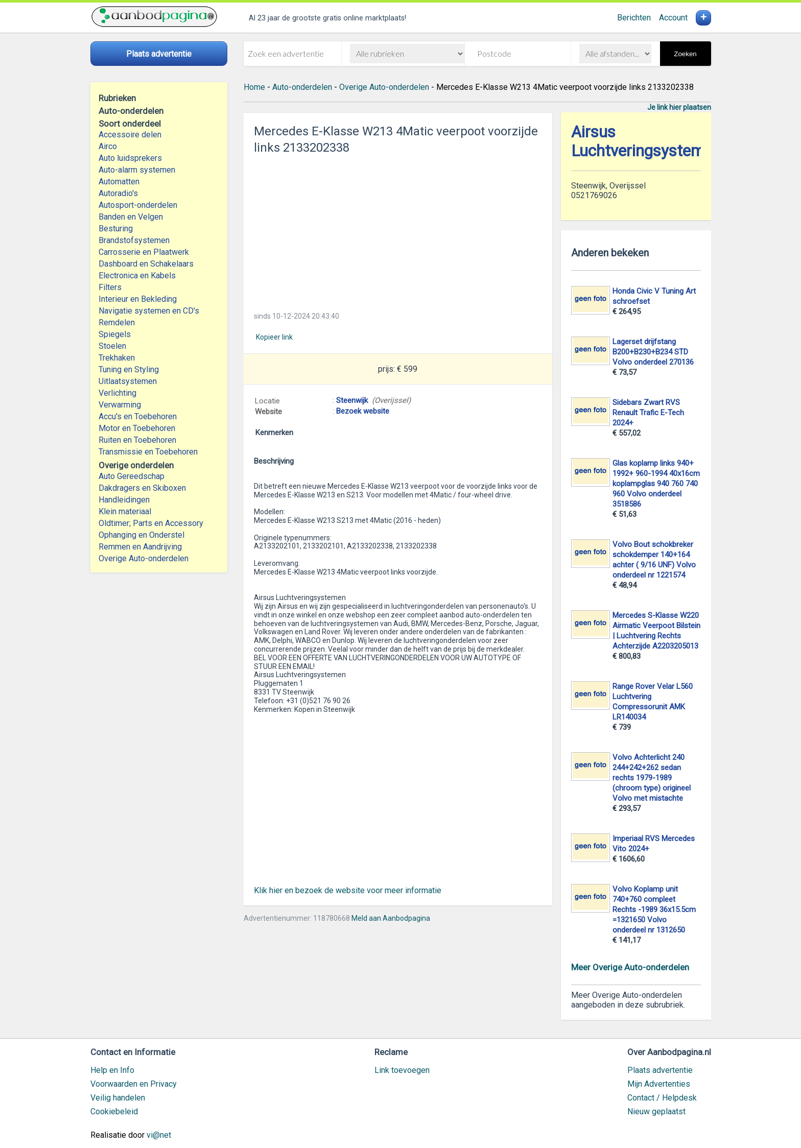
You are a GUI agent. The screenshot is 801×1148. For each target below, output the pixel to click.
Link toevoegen (402, 1070)
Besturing (116, 228)
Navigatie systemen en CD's (149, 311)
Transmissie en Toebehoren (148, 452)
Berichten (634, 17)
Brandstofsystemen (134, 240)
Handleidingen (124, 500)
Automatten (119, 181)
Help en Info (112, 1070)
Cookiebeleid (114, 1111)
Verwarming (120, 405)
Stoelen (112, 346)
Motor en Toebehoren (137, 428)
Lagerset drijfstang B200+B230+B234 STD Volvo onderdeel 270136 (653, 352)
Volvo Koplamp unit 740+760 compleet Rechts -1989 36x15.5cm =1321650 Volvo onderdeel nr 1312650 (654, 909)
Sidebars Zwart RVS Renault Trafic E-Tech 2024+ (648, 412)
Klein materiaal (125, 511)
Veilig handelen (117, 1098)
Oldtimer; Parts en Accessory (151, 523)
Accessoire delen (130, 134)
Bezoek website (362, 411)
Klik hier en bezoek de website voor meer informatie (347, 890)
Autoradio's (118, 193)
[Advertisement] (398, 229)
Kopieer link (274, 337)
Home (254, 87)
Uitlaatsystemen (128, 381)
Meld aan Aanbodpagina (390, 918)
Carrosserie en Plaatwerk (144, 252)
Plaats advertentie (660, 1070)
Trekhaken (117, 358)
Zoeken (685, 54)
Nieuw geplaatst (656, 1111)
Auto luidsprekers (130, 158)
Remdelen (117, 322)
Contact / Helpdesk (662, 1098)
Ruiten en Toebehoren (137, 440)
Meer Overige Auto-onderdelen (630, 967)
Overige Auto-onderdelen (144, 558)
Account (673, 17)
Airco (108, 146)
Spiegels (115, 334)
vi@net (159, 1135)
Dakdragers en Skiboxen (142, 488)
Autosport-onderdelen (138, 205)
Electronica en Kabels (137, 275)
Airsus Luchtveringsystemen (646, 141)
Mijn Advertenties (658, 1084)
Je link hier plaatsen (679, 107)
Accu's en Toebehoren (138, 416)
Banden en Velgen (131, 217)
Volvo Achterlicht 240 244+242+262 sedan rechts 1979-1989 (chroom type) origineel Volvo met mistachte (651, 778)
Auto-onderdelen (302, 87)
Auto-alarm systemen (137, 170)
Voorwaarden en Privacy (133, 1084)
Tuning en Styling (129, 369)
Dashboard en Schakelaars (146, 264)
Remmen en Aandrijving (140, 547)
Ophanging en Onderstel (141, 535)
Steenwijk (352, 400)
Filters (110, 287)
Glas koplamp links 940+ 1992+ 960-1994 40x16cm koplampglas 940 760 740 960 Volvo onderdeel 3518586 (656, 484)
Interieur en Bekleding (138, 299)
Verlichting (117, 393)
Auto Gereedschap (131, 476)
